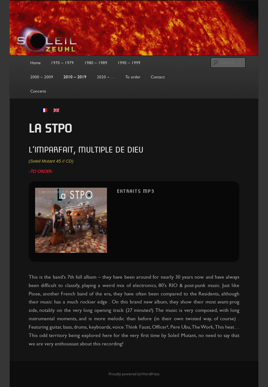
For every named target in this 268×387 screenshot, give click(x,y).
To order (132, 77)
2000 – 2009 (41, 77)
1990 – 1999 (129, 62)
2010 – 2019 (74, 77)
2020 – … (106, 77)
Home (35, 62)
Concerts (38, 91)
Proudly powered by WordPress (134, 374)
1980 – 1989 (95, 62)
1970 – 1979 (62, 62)
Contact (158, 77)
